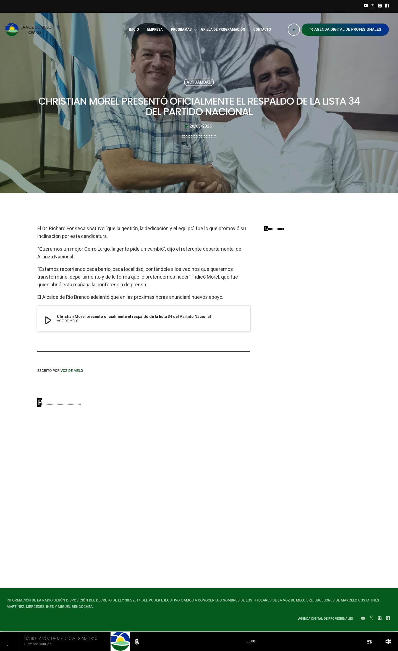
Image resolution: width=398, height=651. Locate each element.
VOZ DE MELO (72, 371)
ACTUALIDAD (199, 82)
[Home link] (29, 29)
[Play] (294, 30)
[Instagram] (380, 6)
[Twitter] (373, 6)
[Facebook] (387, 6)
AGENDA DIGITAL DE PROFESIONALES (345, 29)
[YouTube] (366, 6)
